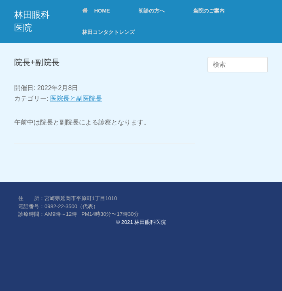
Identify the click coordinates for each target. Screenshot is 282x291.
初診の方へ (151, 11)
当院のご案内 (209, 11)
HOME (96, 11)
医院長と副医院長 (76, 98)
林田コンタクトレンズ (108, 32)
